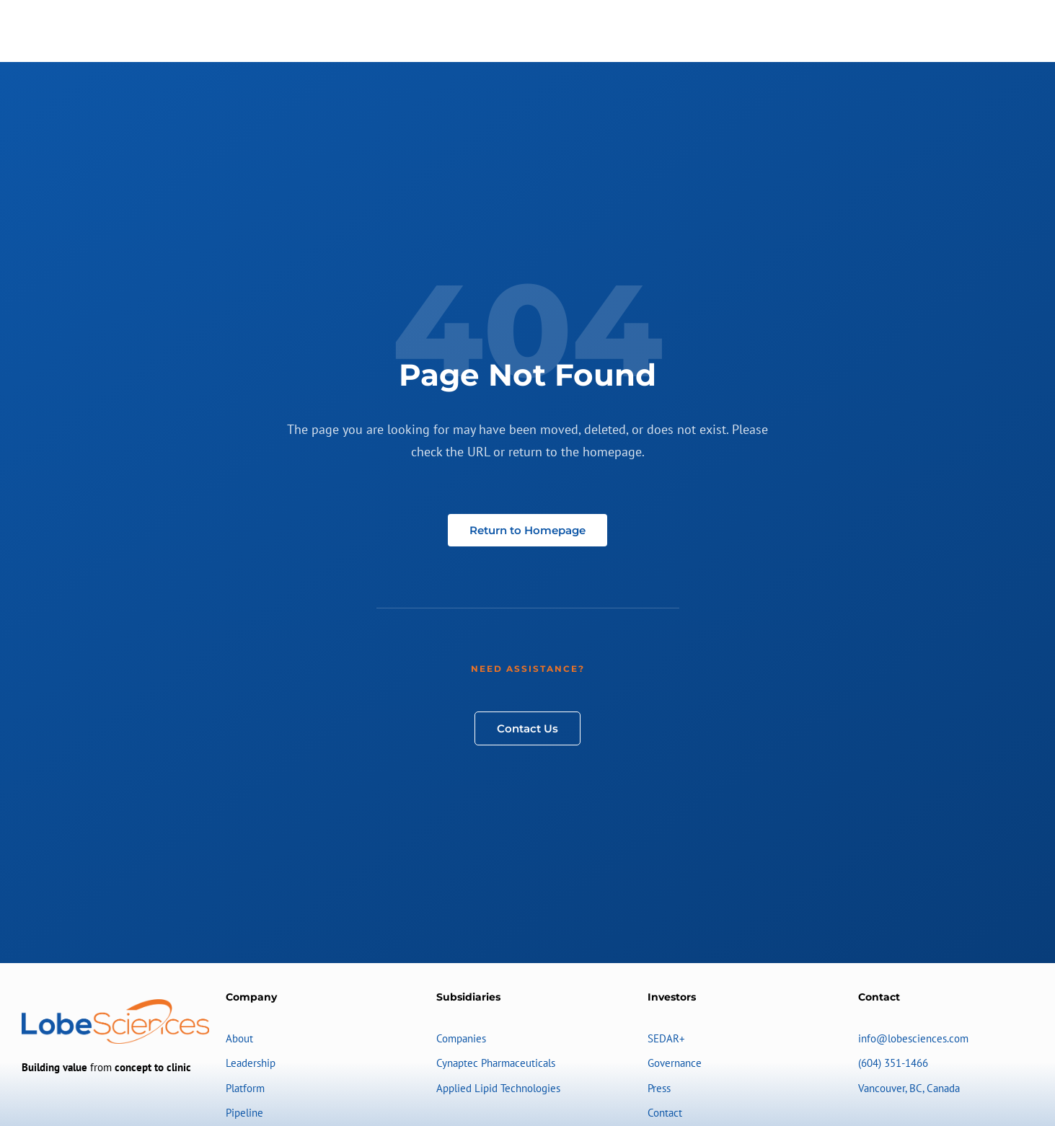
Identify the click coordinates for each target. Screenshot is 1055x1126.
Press (659, 1088)
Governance (675, 1063)
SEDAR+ (666, 1038)
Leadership (250, 1063)
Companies (461, 1038)
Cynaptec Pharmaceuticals (495, 1063)
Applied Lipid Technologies (498, 1088)
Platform (245, 1088)
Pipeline (244, 1113)
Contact (665, 1113)
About (239, 1038)
